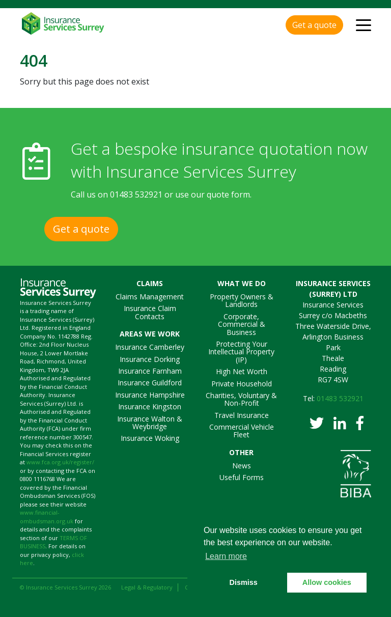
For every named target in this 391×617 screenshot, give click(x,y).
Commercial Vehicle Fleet (241, 430)
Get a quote (314, 25)
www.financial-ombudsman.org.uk (46, 517)
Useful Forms (241, 477)
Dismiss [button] (244, 582)
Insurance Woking (150, 438)
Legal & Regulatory (147, 587)
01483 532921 (136, 194)
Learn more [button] (226, 556)
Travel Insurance (241, 415)
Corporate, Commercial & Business (241, 324)
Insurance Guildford (150, 382)
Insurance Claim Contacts (150, 312)
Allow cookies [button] (326, 582)
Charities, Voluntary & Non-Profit (241, 399)
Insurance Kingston (149, 406)
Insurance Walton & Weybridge (149, 422)
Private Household (241, 383)
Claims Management (150, 296)
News (241, 465)
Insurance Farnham (150, 371)
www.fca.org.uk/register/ (60, 462)
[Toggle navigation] (363, 24)
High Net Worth (241, 371)
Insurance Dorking (150, 359)
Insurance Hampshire (150, 395)
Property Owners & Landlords (241, 300)
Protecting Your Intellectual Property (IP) (241, 351)
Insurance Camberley (149, 347)
